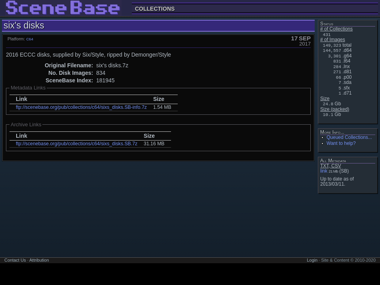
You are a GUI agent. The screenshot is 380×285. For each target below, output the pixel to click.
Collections (155, 8)
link (323, 171)
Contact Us (15, 260)
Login (312, 260)
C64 (29, 39)
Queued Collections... (349, 137)
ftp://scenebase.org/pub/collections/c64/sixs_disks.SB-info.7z (81, 107)
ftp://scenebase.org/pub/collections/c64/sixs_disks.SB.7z (76, 143)
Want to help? (341, 143)
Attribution (39, 260)
